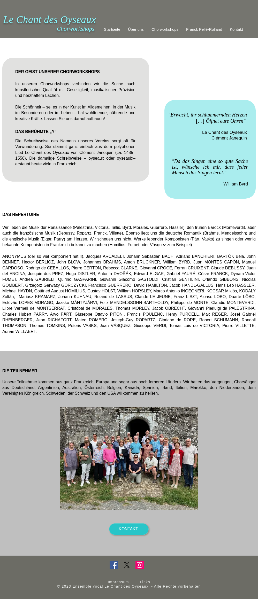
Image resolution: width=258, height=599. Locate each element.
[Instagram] (139, 565)
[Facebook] (114, 565)
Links (145, 582)
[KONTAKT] (129, 529)
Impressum (118, 582)
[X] (127, 565)
